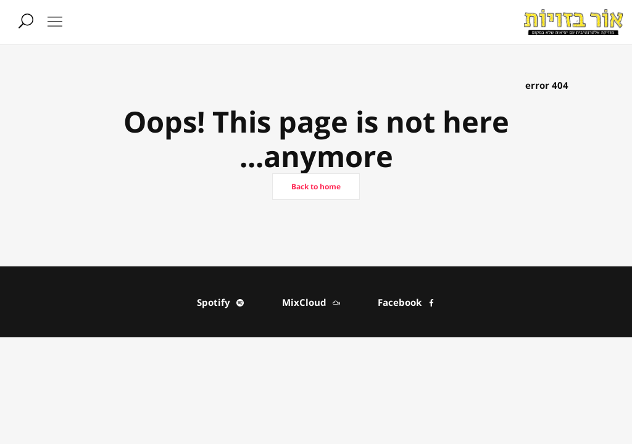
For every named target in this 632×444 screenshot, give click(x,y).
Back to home (316, 186)
